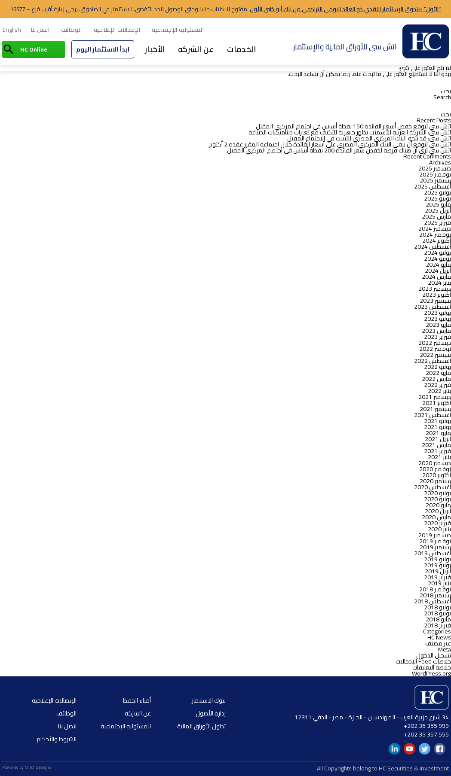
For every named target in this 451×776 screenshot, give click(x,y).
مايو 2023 (438, 324)
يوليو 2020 (437, 493)
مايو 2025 (438, 204)
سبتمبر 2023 (435, 300)
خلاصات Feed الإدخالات (423, 661)
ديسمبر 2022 (434, 342)
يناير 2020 (439, 529)
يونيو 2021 (437, 426)
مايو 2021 (438, 432)
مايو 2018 (438, 619)
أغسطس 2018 (432, 601)
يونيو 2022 (437, 366)
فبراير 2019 (437, 577)
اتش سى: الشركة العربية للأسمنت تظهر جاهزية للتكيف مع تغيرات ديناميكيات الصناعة (350, 132)
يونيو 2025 (437, 198)
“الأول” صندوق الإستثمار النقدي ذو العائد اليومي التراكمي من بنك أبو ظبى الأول (345, 9)
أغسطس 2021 (432, 414)
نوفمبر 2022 (435, 348)
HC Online (33, 49)
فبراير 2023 (437, 336)
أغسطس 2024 (432, 246)
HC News (439, 637)
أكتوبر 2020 (436, 475)
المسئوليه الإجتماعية (178, 29)
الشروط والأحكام (57, 739)
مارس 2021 (436, 444)
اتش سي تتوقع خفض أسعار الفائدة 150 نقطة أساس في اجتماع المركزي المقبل (353, 126)
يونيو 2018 (437, 613)
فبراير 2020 (437, 523)
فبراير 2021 (437, 450)
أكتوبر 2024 (436, 240)
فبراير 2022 (437, 384)
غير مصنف (438, 643)
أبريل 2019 (438, 571)
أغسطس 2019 (432, 553)
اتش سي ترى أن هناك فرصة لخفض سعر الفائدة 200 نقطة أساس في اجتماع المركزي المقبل (339, 150)
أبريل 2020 (438, 511)
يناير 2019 (439, 583)
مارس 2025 (436, 216)
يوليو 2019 (437, 559)
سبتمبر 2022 (435, 354)
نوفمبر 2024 (435, 234)
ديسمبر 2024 (434, 228)
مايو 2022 (438, 372)
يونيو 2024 (437, 258)
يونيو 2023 (437, 318)
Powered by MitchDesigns (27, 767)
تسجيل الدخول (433, 655)
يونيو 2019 (437, 565)
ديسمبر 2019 (434, 535)
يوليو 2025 (437, 192)
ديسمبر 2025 (434, 168)
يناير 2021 (439, 457)
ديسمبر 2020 (434, 463)
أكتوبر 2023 (436, 294)
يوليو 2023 (437, 312)
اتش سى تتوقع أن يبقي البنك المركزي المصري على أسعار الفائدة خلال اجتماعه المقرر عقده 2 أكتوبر (330, 144)
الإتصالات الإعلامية (117, 29)
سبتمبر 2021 (435, 408)
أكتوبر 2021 (436, 402)
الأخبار (155, 49)
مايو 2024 (438, 264)
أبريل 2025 (438, 210)
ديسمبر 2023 (434, 288)
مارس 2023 (436, 330)
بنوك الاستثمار (209, 700)
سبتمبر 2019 (435, 547)
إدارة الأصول (211, 713)
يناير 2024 (439, 282)
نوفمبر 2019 (435, 541)
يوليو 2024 (437, 252)
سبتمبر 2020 (435, 481)
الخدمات (241, 49)
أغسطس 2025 (432, 186)
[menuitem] (12, 30)
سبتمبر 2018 (435, 595)
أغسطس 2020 (432, 487)
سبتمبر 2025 (435, 180)
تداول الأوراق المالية (201, 726)
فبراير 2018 (437, 625)
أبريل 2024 (438, 270)
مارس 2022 (436, 378)
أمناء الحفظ (137, 700)
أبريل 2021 (438, 438)
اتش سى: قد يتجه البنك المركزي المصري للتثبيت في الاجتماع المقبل (369, 138)
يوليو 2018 (437, 607)
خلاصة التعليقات (431, 667)
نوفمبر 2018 (435, 589)
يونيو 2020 (437, 499)
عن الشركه (196, 49)
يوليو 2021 (437, 420)
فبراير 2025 (437, 222)
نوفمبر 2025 (435, 174)
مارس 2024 (436, 276)
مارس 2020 (436, 517)
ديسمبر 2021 (434, 396)
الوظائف (71, 29)
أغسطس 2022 (432, 360)
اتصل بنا (40, 29)
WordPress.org (431, 673)
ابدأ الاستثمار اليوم (102, 49)
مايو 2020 (438, 505)
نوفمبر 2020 (435, 469)
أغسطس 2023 (432, 306)
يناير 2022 (439, 390)
